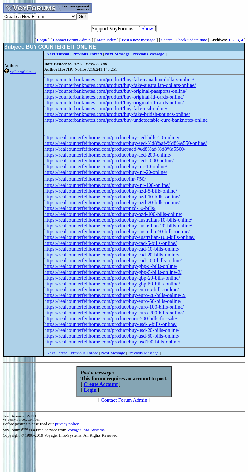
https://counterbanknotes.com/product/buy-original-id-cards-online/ (114, 97)
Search (166, 39)
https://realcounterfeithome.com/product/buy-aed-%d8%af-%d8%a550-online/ (125, 143)
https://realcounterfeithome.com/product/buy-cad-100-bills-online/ (113, 260)
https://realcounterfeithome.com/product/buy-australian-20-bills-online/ (118, 225)
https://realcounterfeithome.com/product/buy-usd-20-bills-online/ (111, 330)
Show (147, 28)
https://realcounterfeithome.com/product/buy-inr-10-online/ (105, 166)
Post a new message (138, 39)
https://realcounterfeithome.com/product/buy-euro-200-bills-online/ (114, 312)
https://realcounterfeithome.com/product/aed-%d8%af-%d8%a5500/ (114, 149)
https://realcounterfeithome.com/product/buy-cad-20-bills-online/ (111, 254)
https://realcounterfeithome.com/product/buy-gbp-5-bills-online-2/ (112, 272)
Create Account (101, 384)
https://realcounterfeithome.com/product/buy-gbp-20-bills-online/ (112, 278)
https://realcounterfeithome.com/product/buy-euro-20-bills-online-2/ (115, 295)
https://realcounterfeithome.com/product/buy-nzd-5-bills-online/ (110, 191)
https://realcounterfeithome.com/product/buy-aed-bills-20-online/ (111, 137)
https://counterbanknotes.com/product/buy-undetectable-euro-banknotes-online (126, 120)
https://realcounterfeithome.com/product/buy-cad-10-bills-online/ (111, 249)
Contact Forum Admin (72, 39)
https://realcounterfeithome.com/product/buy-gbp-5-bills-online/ (110, 266)
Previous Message (143, 353)
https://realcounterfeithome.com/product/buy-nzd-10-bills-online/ (112, 196)
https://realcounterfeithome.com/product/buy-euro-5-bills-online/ (111, 289)
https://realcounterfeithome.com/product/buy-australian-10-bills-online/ (118, 220)
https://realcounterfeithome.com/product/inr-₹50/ (95, 179)
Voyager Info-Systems (86, 430)
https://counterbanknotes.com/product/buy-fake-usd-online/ (105, 108)
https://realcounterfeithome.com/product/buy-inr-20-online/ (105, 172)
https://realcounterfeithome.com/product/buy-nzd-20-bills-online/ (112, 202)
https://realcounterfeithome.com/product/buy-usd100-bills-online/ (112, 341)
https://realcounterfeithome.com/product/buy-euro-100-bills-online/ (114, 307)
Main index (106, 39)
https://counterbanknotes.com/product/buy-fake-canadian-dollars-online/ (119, 79)
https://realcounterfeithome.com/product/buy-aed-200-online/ (107, 155)
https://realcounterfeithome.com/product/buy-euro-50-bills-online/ (112, 301)
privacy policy (67, 423)
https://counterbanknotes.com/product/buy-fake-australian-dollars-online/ (120, 85)
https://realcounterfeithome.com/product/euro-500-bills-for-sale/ (110, 318)
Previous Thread (84, 353)
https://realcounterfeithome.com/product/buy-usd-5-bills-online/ (110, 324)
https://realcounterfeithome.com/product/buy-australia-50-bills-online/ (117, 231)
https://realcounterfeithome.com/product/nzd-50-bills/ (99, 208)
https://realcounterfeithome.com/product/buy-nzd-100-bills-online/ (113, 214)
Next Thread (57, 353)
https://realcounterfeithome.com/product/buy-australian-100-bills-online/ (119, 237)
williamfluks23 (23, 71)
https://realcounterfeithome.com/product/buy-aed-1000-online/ (109, 160)
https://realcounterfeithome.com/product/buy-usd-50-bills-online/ (111, 336)
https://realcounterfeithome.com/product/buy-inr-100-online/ (107, 185)
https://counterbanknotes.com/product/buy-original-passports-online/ (115, 91)
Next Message (113, 353)
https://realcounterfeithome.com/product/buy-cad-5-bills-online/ (110, 243)
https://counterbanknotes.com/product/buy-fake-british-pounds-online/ (117, 114)
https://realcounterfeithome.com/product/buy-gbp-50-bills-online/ (112, 283)
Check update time (191, 39)
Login (42, 39)
